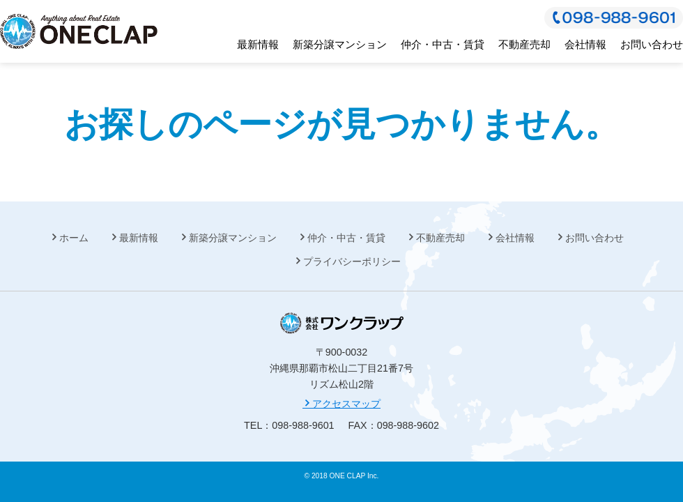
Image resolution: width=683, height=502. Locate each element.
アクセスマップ (341, 403)
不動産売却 (524, 44)
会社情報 (585, 44)
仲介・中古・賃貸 (442, 44)
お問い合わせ (651, 44)
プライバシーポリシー (352, 261)
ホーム (74, 237)
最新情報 (258, 44)
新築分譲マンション (340, 44)
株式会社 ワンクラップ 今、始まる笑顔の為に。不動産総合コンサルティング (79, 31)
